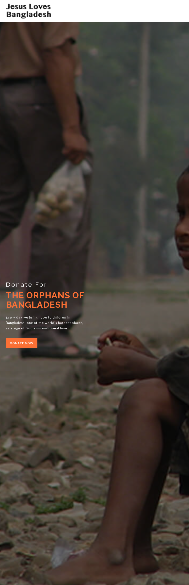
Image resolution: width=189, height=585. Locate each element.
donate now (21, 343)
